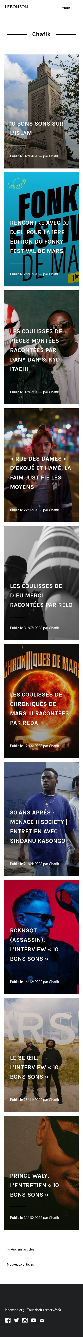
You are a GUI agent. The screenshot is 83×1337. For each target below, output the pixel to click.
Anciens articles (20, 1249)
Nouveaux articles (22, 1264)
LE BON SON (16, 6)
